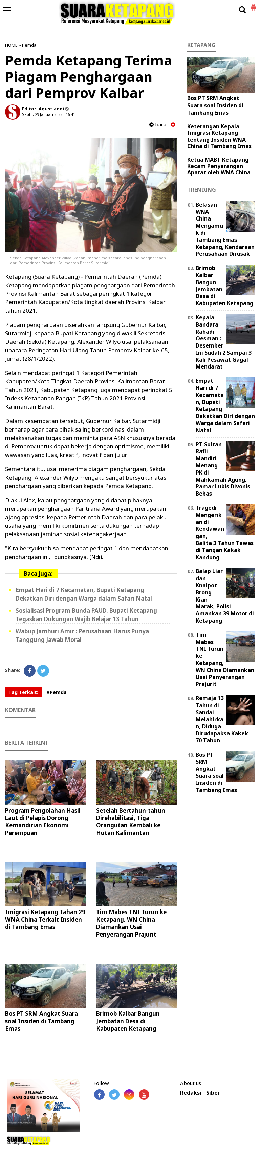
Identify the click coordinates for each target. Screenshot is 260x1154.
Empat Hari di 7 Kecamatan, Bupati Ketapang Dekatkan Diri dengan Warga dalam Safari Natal (84, 594)
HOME (11, 45)
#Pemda (56, 692)
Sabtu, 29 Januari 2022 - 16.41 (48, 114)
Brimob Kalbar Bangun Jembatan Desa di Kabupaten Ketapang (128, 1021)
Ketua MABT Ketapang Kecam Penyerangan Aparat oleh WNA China (219, 166)
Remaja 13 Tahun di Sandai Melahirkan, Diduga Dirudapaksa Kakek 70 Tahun (222, 719)
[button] (253, 4)
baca (157, 124)
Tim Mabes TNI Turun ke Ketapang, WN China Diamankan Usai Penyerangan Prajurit (131, 923)
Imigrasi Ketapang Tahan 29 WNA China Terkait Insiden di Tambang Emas (45, 919)
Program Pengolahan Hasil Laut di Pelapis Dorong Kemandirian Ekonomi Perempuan (43, 821)
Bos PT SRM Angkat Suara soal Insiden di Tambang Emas (41, 1021)
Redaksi (190, 1092)
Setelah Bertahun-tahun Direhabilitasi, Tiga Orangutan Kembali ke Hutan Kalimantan (130, 821)
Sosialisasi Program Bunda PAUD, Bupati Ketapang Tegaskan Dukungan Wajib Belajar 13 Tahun (86, 615)
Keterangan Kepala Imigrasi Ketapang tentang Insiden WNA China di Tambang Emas (219, 136)
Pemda (29, 45)
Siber (213, 1092)
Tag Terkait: (23, 692)
